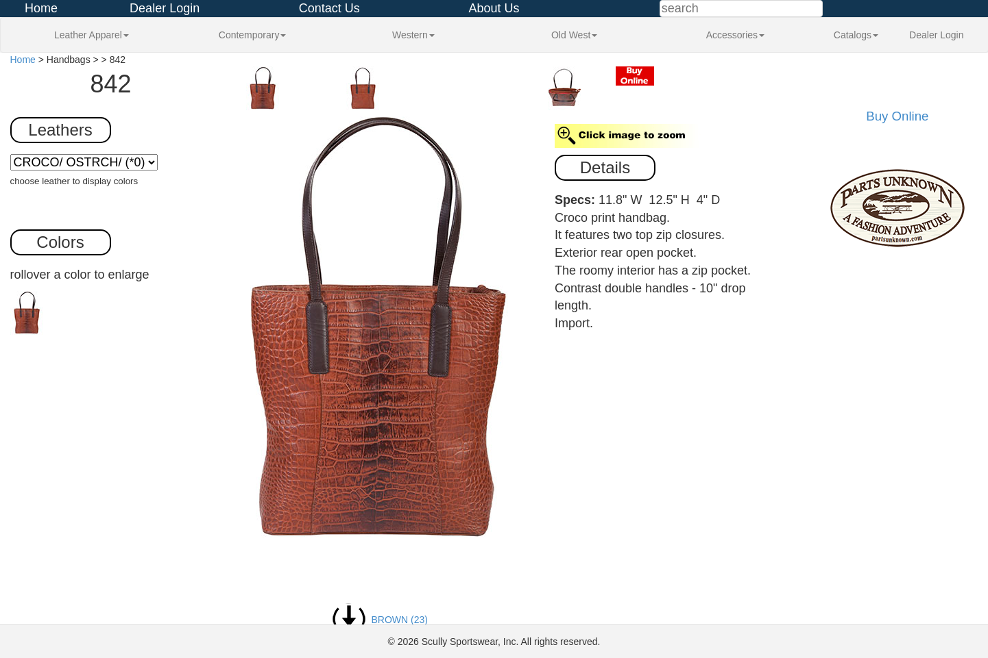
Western (413, 34)
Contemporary (253, 34)
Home (41, 8)
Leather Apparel (91, 34)
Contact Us (329, 8)
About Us (493, 8)
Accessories (735, 34)
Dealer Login (165, 8)
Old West (574, 34)
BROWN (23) (380, 619)
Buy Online (897, 116)
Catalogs (856, 34)
